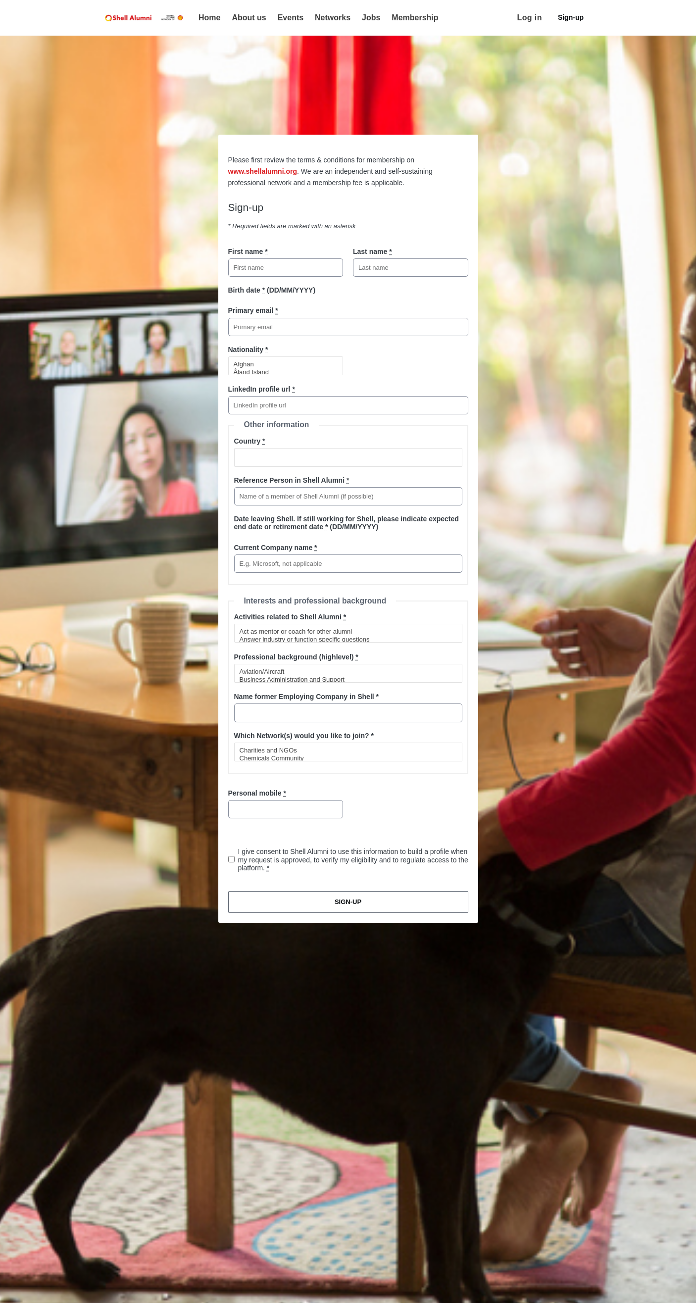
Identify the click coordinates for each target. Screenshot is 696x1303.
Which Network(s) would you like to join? (304, 736)
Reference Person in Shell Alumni (291, 480)
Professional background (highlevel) (296, 657)
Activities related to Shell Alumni (290, 617)
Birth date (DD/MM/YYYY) (272, 290)
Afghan (282, 364)
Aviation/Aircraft (344, 672)
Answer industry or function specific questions (344, 640)
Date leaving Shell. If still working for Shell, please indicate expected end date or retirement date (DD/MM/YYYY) (346, 523)
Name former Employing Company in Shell (306, 697)
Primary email (253, 310)
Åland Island (282, 372)
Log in (529, 17)
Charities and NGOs (344, 750)
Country (249, 441)
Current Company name (275, 547)
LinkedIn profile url (261, 389)
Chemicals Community (344, 758)
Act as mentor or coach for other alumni (344, 632)
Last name (372, 251)
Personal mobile (257, 793)
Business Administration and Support (344, 680)
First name (248, 251)
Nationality (248, 349)
